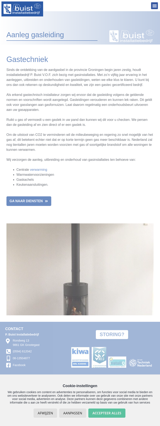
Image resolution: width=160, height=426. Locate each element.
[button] (154, 5)
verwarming (38, 169)
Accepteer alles (106, 413)
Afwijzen (45, 413)
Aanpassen (72, 413)
